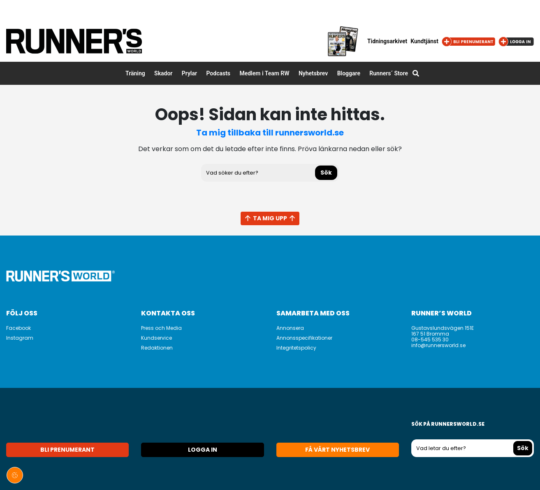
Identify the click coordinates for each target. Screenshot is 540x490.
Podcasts (218, 73)
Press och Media (161, 327)
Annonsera (290, 327)
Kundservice (156, 337)
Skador (163, 73)
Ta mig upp (270, 218)
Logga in (202, 450)
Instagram (19, 337)
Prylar (189, 73)
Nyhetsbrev (313, 73)
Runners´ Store (388, 73)
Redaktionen (157, 347)
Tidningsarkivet (387, 41)
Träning (135, 73)
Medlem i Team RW (264, 73)
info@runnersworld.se (438, 345)
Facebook (18, 327)
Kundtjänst (424, 41)
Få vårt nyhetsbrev (337, 450)
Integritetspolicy (296, 347)
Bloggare (348, 73)
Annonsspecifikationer (304, 337)
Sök (326, 172)
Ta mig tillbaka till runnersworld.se (270, 132)
